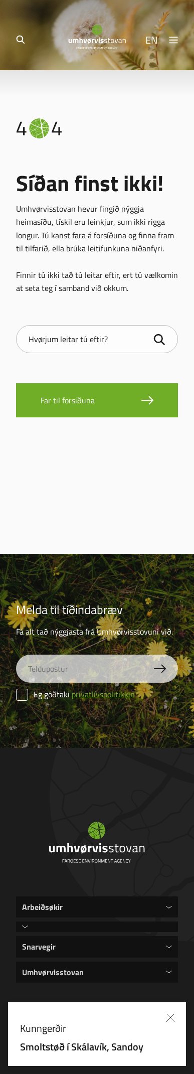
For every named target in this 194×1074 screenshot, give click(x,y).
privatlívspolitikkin (103, 694)
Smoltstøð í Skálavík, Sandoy (81, 1046)
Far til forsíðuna (68, 400)
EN (151, 39)
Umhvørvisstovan (53, 972)
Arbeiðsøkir (42, 906)
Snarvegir (39, 946)
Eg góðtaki (75, 694)
